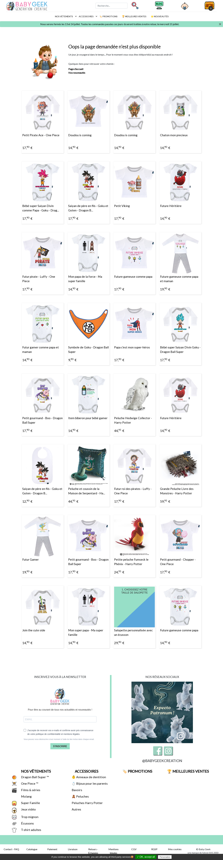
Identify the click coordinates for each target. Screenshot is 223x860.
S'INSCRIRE (60, 746)
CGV (134, 849)
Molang (26, 796)
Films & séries (30, 790)
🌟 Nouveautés (159, 16)
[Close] (220, 24)
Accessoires (87, 16)
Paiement (52, 849)
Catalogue (31, 849)
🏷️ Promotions (108, 16)
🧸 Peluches (80, 796)
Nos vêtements (65, 16)
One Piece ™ (29, 783)
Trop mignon (29, 817)
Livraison (72, 849)
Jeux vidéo (28, 809)
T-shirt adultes (30, 830)
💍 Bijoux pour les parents (89, 783)
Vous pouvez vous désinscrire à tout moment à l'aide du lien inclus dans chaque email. (59, 739)
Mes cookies (175, 849)
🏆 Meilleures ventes (133, 16)
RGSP (154, 849)
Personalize (165, 857)
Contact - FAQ (11, 849)
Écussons (27, 823)
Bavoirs (76, 790)
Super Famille (30, 803)
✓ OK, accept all (146, 857)
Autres (76, 809)
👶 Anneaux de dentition (88, 777)
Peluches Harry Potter (87, 803)
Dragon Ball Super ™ (34, 777)
